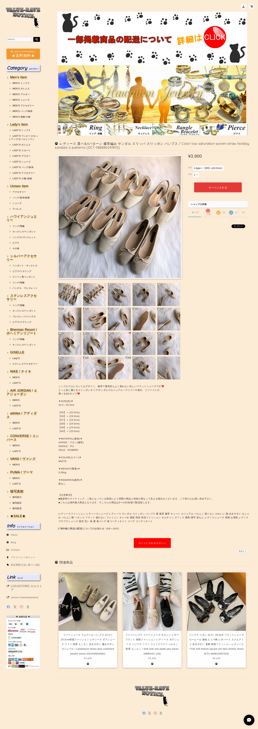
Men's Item (18, 77)
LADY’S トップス (22, 130)
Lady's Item (19, 124)
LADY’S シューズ (22, 161)
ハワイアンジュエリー (21, 218)
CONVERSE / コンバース (22, 437)
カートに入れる (218, 187)
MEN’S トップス (21, 83)
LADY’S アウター (22, 156)
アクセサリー (19, 192)
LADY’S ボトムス (22, 145)
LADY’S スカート (22, 150)
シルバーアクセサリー (21, 257)
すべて (195, 212)
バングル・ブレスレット (25, 288)
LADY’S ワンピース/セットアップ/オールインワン (23, 137)
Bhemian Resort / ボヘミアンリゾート (21, 331)
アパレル (17, 209)
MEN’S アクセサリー (23, 105)
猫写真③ (17, 508)
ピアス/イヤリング (22, 271)
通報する (242, 551)
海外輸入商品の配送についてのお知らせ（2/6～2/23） (90, 528)
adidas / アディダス (21, 415)
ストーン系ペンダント (24, 277)
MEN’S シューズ (21, 100)
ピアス (16, 243)
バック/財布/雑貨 (21, 197)
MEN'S (16, 377)
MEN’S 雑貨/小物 (21, 117)
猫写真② (17, 503)
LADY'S (17, 383)
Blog (13, 542)
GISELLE (17, 352)
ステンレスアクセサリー (21, 297)
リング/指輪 (19, 226)
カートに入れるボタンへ (152, 543)
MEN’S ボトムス (21, 88)
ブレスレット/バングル (24, 316)
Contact (15, 549)
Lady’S (16, 358)
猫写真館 (17, 491)
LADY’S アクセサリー (24, 173)
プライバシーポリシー (23, 557)
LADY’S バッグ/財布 (23, 167)
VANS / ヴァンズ (23, 459)
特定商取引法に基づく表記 (25, 565)
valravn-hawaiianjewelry (24, 597)
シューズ (17, 203)
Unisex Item (19, 186)
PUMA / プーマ (21, 472)
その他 (16, 248)
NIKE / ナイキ (20, 371)
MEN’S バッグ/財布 (23, 111)
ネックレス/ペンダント (24, 231)
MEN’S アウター (21, 94)
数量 (190, 174)
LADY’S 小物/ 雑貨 (22, 178)
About (14, 534)
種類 (190, 168)
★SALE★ (18, 516)
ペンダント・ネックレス (25, 265)
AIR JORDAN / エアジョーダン (21, 392)
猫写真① (17, 497)
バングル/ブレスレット (24, 237)
